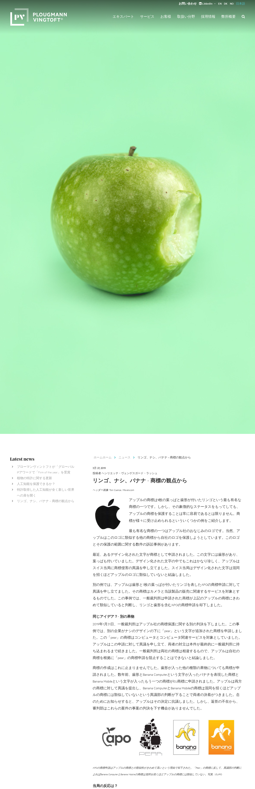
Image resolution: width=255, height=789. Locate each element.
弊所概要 (228, 16)
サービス (147, 16)
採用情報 (208, 16)
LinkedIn (205, 3)
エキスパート (123, 16)
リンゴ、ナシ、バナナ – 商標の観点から (45, 501)
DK (226, 3)
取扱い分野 (186, 16)
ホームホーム (103, 457)
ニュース (124, 457)
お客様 (165, 16)
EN (220, 3)
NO (232, 3)
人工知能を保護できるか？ (36, 484)
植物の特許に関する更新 (34, 478)
